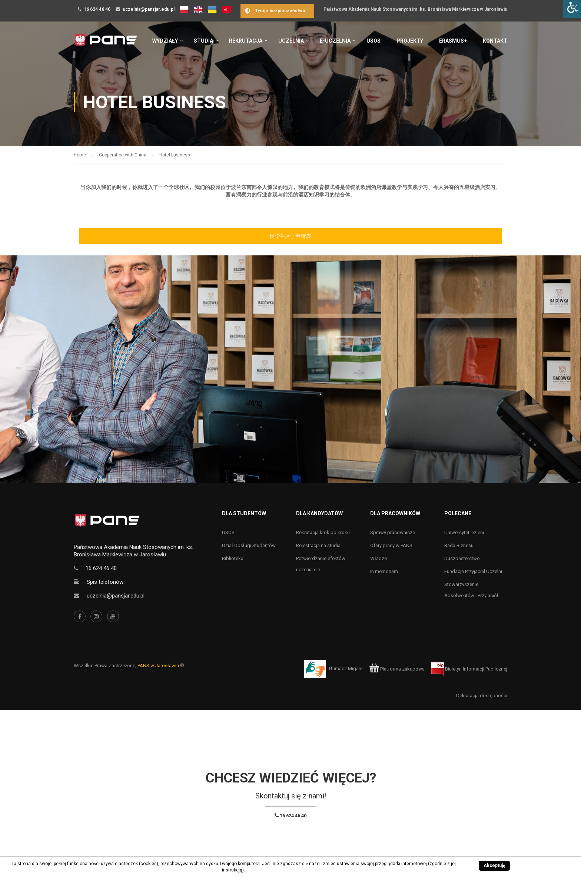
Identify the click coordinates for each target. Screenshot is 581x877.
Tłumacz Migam (345, 669)
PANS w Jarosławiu (158, 665)
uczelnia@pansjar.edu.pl (149, 9)
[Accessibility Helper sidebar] (572, 9)
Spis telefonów (105, 582)
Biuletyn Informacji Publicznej (469, 669)
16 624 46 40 (97, 9)
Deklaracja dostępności (481, 695)
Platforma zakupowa (397, 669)
